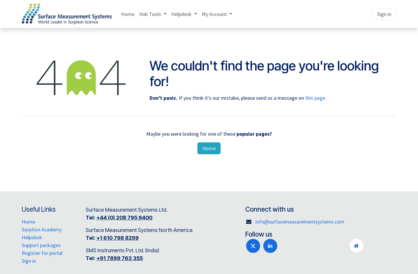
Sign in (384, 14)
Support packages (41, 245)
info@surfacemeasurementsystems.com (299, 221)
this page (315, 98)
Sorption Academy (42, 229)
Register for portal (42, 253)
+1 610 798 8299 (120, 238)
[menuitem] (128, 14)
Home (209, 148)
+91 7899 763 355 (122, 258)
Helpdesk (32, 237)
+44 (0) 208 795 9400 (126, 218)
